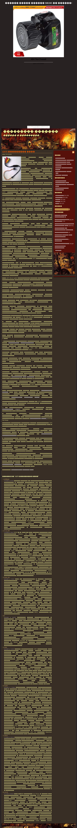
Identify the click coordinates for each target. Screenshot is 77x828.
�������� (60, 158)
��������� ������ (12, 464)
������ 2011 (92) (61, 197)
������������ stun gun (64, 243)
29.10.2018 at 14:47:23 (10, 617)
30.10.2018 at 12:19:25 (9, 649)
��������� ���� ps (39, 418)
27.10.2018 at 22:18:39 (9, 480)
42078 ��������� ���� (18, 152)
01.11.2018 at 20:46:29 (9, 793)
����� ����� (61, 175)
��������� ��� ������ (22, 376)
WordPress (50, 827)
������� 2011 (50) (62, 195)
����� (58, 206)
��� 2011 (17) (59, 203)
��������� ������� (30, 131)
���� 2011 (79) (60, 201)
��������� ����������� (21, 342)
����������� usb (62, 232)
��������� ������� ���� (25, 397)
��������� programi (11, 409)
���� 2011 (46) (60, 199)
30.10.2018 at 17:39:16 (9, 687)
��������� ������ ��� (22, 469)
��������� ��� (62, 162)
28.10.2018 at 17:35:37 (9, 579)
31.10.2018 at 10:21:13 (9, 737)
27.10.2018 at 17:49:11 (9, 532)
